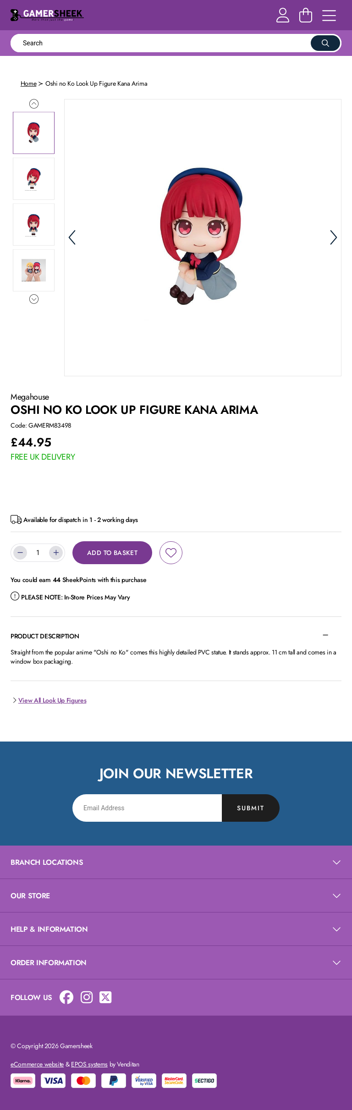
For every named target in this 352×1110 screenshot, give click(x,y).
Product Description (45, 636)
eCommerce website (37, 1064)
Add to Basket (112, 552)
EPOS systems (89, 1064)
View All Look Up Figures (48, 700)
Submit (250, 808)
